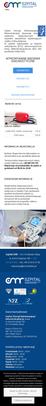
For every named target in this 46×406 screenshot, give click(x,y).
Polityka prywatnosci (23, 400)
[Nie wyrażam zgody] (43, 388)
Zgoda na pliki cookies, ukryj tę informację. (23, 392)
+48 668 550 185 (30, 163)
